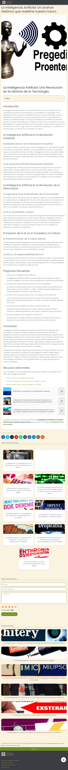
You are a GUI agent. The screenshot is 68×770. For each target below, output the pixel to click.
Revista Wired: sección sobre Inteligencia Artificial (24, 384)
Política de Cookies (7, 763)
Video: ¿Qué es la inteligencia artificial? (20, 378)
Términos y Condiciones (8, 765)
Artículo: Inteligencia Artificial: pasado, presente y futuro (26, 381)
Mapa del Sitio (6, 767)
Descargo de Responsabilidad (10, 760)
